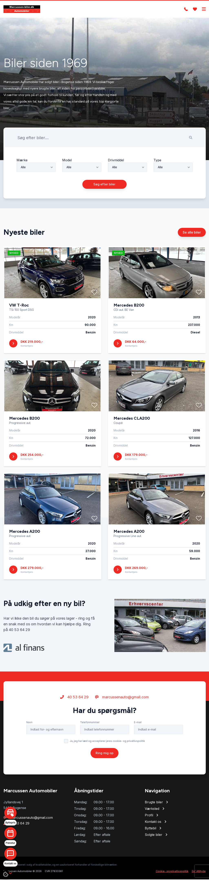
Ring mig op (104, 754)
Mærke (22, 160)
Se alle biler (192, 233)
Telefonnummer (90, 722)
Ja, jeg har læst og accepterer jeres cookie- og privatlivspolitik (107, 741)
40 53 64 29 (74, 697)
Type (157, 160)
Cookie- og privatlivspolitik (172, 871)
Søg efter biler (105, 185)
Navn (29, 722)
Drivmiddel (116, 160)
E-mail (138, 722)
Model (67, 160)
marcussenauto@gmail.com (122, 697)
